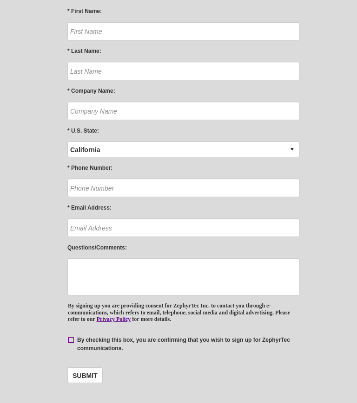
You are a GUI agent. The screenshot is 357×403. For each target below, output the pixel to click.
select (291, 149)
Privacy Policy (114, 319)
